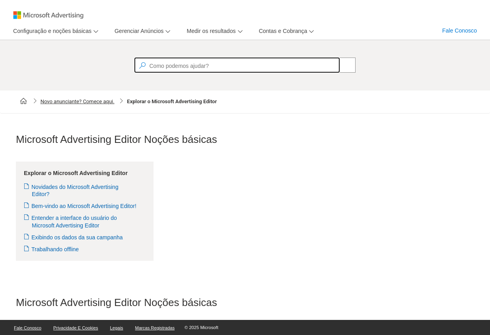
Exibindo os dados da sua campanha (77, 237)
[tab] (50, 31)
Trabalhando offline (55, 249)
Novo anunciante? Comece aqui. (78, 101)
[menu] (54, 31)
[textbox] (237, 65)
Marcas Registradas (155, 327)
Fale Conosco (459, 30)
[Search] (343, 65)
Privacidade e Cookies (75, 327)
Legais (116, 327)
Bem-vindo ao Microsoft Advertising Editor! (84, 206)
